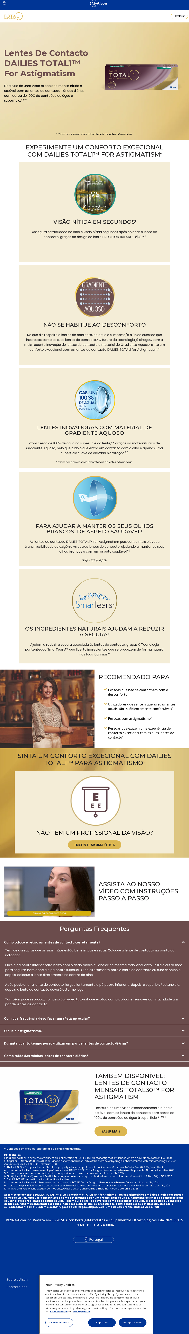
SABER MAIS (110, 1131)
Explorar (179, 16)
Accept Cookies (132, 1322)
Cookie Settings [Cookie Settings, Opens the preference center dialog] (59, 1322)
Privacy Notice (81, 1311)
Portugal (96, 1239)
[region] (96, 1304)
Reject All (102, 1322)
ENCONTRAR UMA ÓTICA (94, 845)
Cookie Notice (59, 1311)
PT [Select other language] (4, 3)
